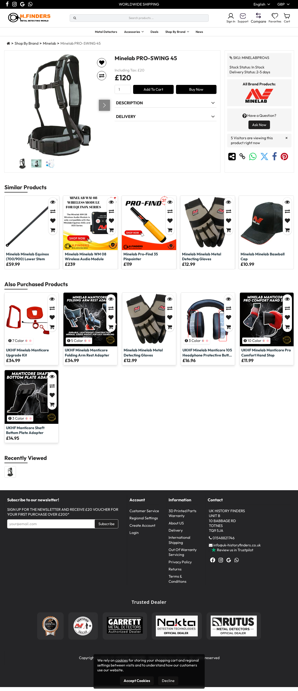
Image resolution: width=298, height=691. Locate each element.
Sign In (223, 18)
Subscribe (106, 527)
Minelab (49, 47)
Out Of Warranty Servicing (183, 556)
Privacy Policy (180, 566)
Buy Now (196, 93)
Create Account (142, 529)
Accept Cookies (137, 680)
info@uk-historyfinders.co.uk (237, 549)
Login (134, 536)
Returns (175, 573)
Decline (168, 680)
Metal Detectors (98, 32)
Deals (156, 32)
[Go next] (104, 109)
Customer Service (144, 514)
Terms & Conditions (177, 582)
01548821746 (224, 541)
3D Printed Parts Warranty (182, 517)
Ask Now (259, 128)
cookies (121, 660)
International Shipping (179, 543)
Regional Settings (143, 522)
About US (176, 527)
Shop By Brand (180, 32)
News (208, 32)
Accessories (129, 32)
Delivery (176, 534)
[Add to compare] (101, 79)
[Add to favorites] (101, 66)
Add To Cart (153, 93)
